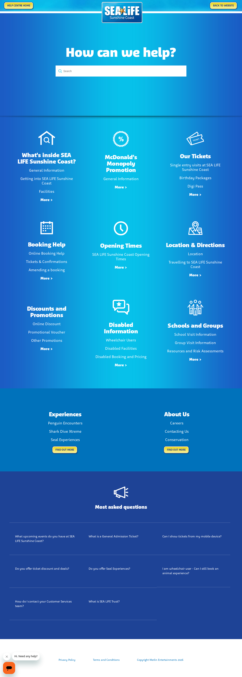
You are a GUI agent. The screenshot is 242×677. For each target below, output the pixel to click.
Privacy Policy (67, 660)
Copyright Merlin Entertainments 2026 (160, 660)
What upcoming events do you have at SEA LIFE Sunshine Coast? (45, 539)
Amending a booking (47, 270)
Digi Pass (195, 186)
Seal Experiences (65, 439)
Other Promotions (46, 340)
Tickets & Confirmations (46, 261)
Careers (176, 423)
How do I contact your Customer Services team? (43, 604)
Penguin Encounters (65, 423)
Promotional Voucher (46, 332)
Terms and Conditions (106, 660)
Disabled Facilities (121, 348)
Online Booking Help (46, 253)
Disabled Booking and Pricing (121, 356)
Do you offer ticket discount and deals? (42, 568)
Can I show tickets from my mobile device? (192, 536)
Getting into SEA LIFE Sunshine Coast (46, 180)
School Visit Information (195, 334)
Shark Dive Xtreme (65, 431)
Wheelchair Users (121, 340)
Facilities (46, 191)
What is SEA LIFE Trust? (104, 601)
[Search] (121, 71)
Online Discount (46, 324)
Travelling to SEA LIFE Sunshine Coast (195, 264)
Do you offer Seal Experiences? (109, 568)
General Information (46, 170)
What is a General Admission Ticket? (113, 536)
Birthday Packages (195, 178)
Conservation (176, 439)
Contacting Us (177, 431)
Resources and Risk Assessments (195, 351)
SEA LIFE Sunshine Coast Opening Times (121, 256)
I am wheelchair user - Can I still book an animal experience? (190, 571)
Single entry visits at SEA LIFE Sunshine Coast (195, 167)
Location (195, 254)
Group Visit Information (195, 342)
